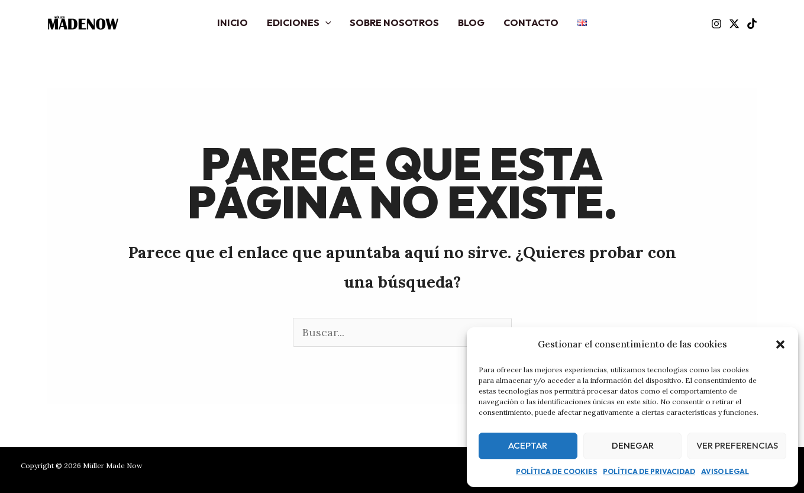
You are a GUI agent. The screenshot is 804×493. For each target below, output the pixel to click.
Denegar (633, 445)
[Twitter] (734, 23)
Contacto (530, 22)
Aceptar (527, 445)
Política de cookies (556, 471)
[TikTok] (752, 23)
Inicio (232, 22)
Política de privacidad (649, 471)
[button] (780, 344)
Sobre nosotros (394, 22)
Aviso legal (725, 471)
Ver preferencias (737, 445)
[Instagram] (716, 23)
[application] (325, 22)
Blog (471, 22)
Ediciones (299, 22)
